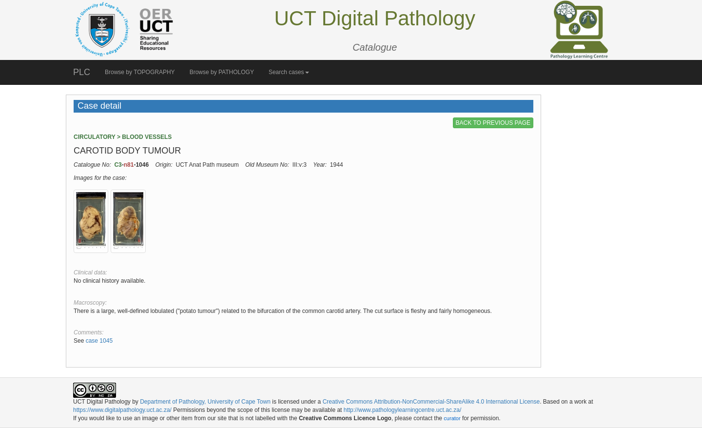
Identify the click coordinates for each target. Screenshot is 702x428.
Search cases (289, 72)
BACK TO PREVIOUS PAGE (493, 122)
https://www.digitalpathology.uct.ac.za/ (122, 410)
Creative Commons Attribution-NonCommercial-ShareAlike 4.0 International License (431, 401)
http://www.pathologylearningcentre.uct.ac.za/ (402, 410)
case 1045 (99, 340)
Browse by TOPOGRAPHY (140, 72)
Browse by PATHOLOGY (222, 72)
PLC (81, 72)
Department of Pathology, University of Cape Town (205, 401)
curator (452, 418)
